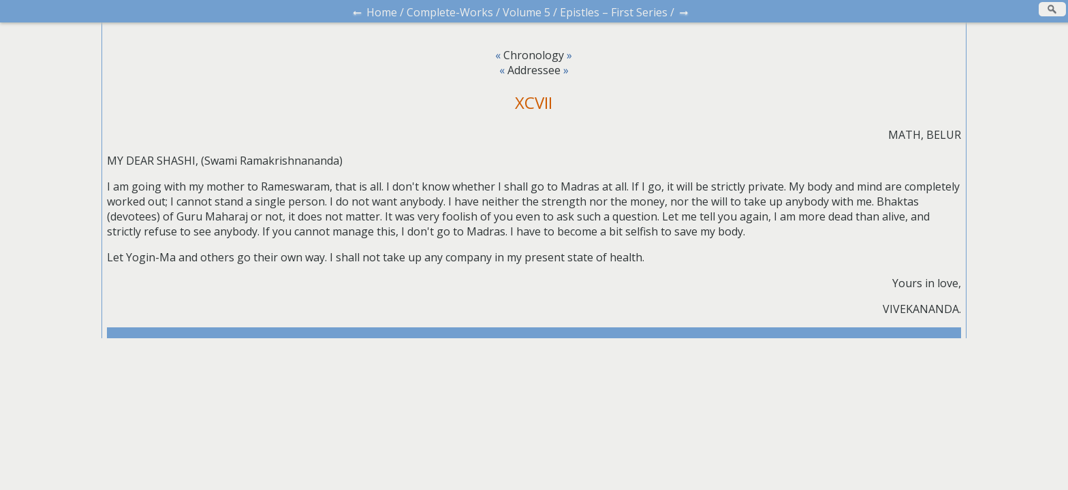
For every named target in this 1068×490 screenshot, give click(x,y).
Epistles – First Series (614, 12)
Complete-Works (450, 12)
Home (381, 12)
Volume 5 (526, 12)
